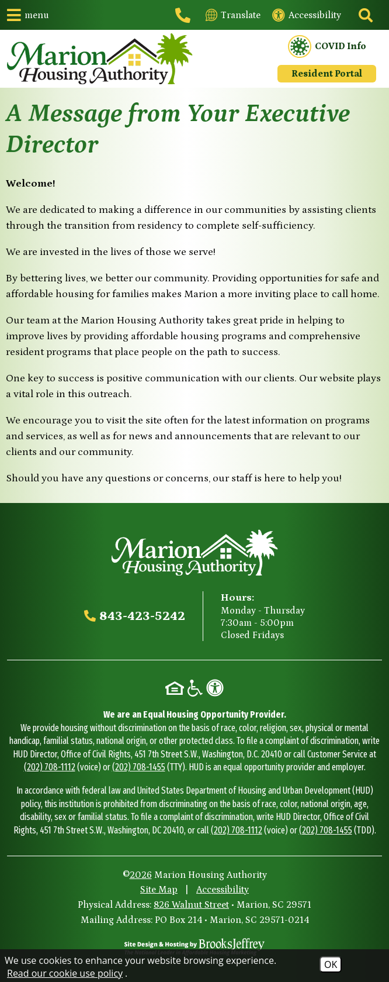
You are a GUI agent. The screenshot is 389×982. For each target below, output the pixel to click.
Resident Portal (326, 73)
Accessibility (222, 889)
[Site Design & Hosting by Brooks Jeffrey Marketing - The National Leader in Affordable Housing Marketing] (194, 947)
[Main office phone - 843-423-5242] (184, 15)
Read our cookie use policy (65, 973)
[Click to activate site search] (364, 15)
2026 (141, 875)
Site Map (159, 889)
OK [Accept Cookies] (330, 964)
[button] (28, 15)
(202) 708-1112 (49, 767)
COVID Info (327, 46)
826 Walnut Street (191, 905)
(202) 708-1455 (138, 767)
